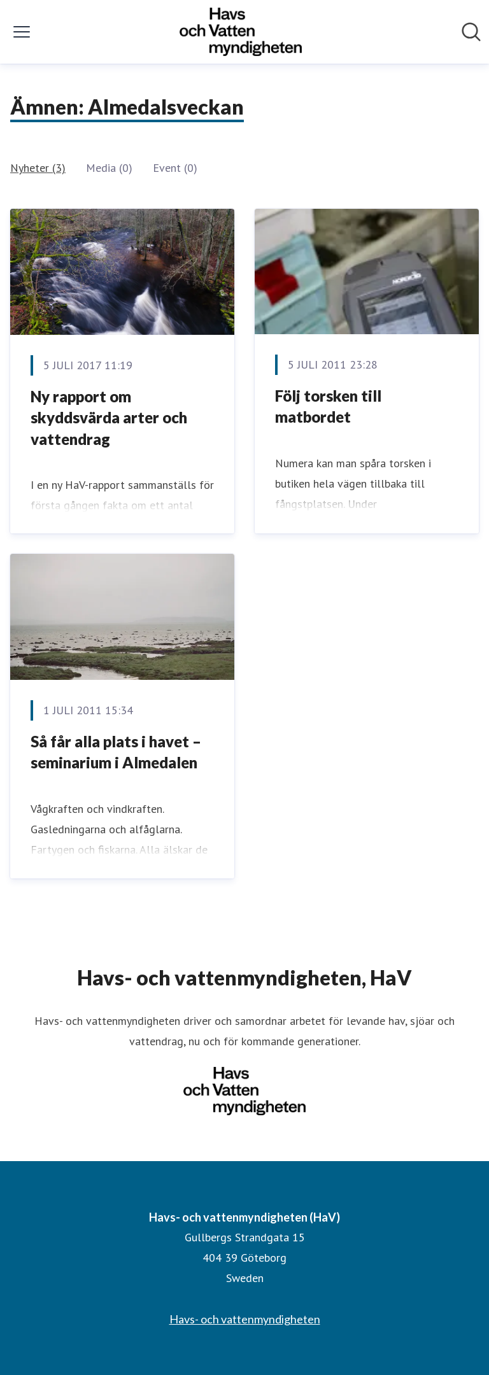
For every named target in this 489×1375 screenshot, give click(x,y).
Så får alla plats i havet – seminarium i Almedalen (116, 752)
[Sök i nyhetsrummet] (471, 32)
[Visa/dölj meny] (22, 32)
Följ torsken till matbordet (328, 406)
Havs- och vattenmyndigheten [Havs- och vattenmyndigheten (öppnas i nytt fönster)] (244, 1319)
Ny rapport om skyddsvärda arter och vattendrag (109, 417)
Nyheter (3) (38, 167)
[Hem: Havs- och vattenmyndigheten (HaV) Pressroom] (241, 32)
